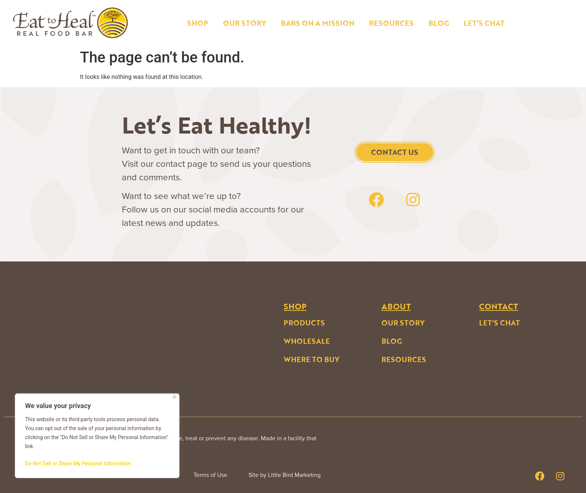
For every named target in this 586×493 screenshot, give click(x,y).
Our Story (244, 23)
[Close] (174, 397)
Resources (391, 23)
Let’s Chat (484, 23)
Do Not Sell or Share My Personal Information (78, 463)
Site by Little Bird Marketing (285, 475)
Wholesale (307, 341)
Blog (439, 23)
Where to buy (311, 359)
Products (304, 322)
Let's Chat (499, 322)
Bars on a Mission (317, 23)
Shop (197, 23)
